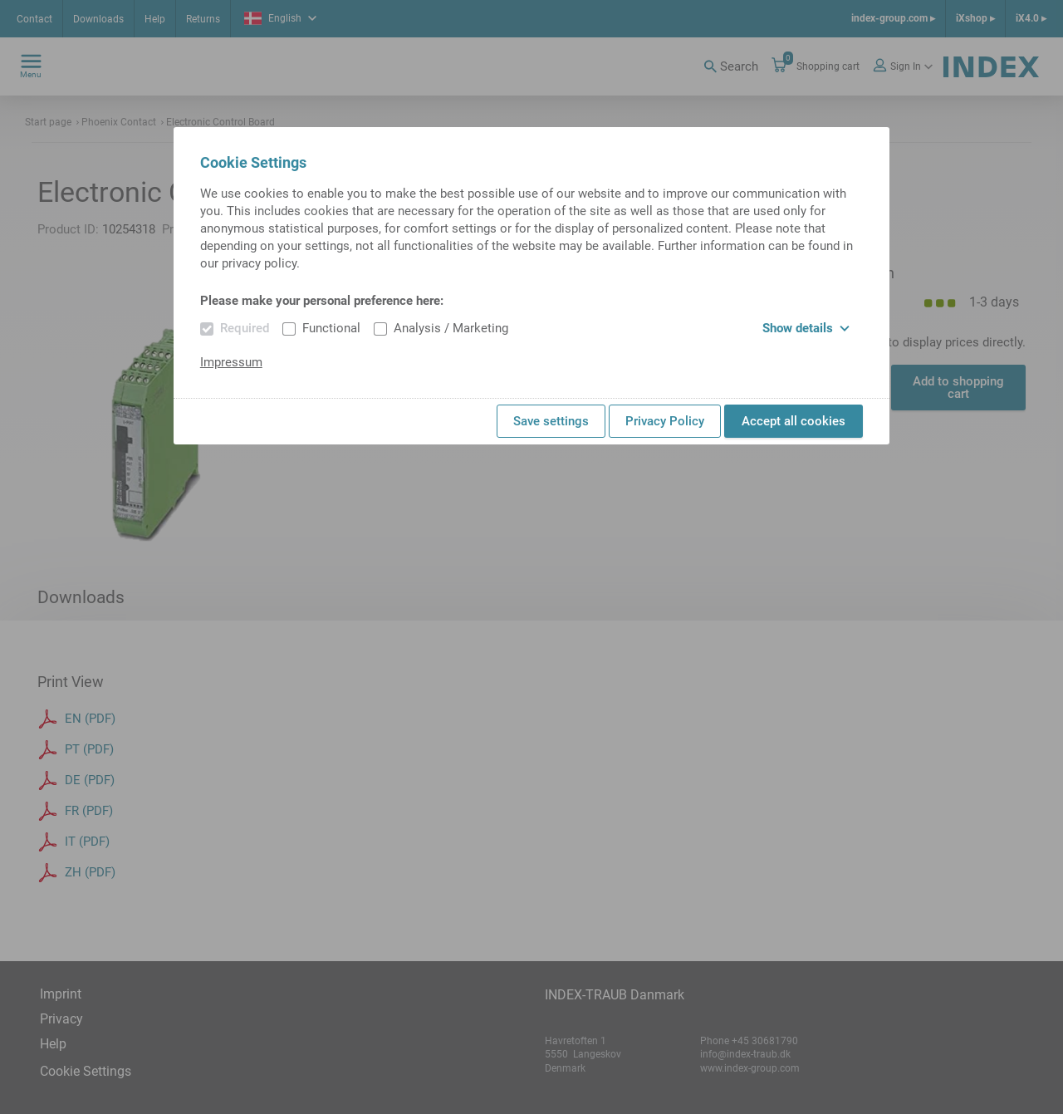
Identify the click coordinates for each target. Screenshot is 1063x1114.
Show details (806, 328)
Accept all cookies (793, 421)
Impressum (231, 362)
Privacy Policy (664, 421)
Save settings (551, 421)
